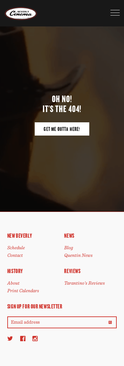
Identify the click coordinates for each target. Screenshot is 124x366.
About (13, 283)
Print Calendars (23, 290)
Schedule (16, 247)
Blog (68, 247)
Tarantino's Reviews (84, 283)
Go (110, 322)
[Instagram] (35, 338)
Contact (15, 255)
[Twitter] (10, 338)
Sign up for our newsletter (34, 306)
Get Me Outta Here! (62, 129)
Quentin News (78, 255)
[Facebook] (22, 338)
